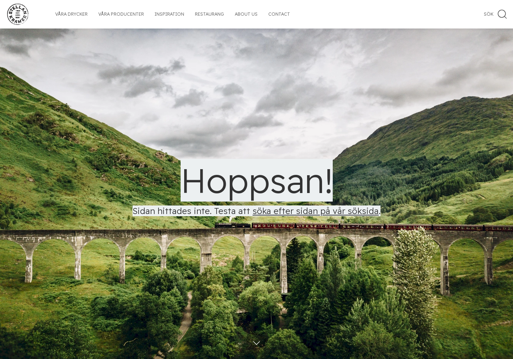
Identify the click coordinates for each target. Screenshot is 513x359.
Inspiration (169, 14)
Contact (279, 14)
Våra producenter (121, 14)
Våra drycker (71, 14)
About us (246, 14)
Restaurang (209, 14)
